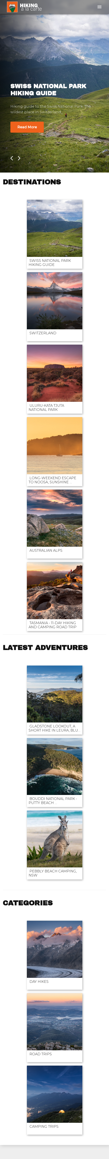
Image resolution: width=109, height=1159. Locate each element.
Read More (27, 127)
